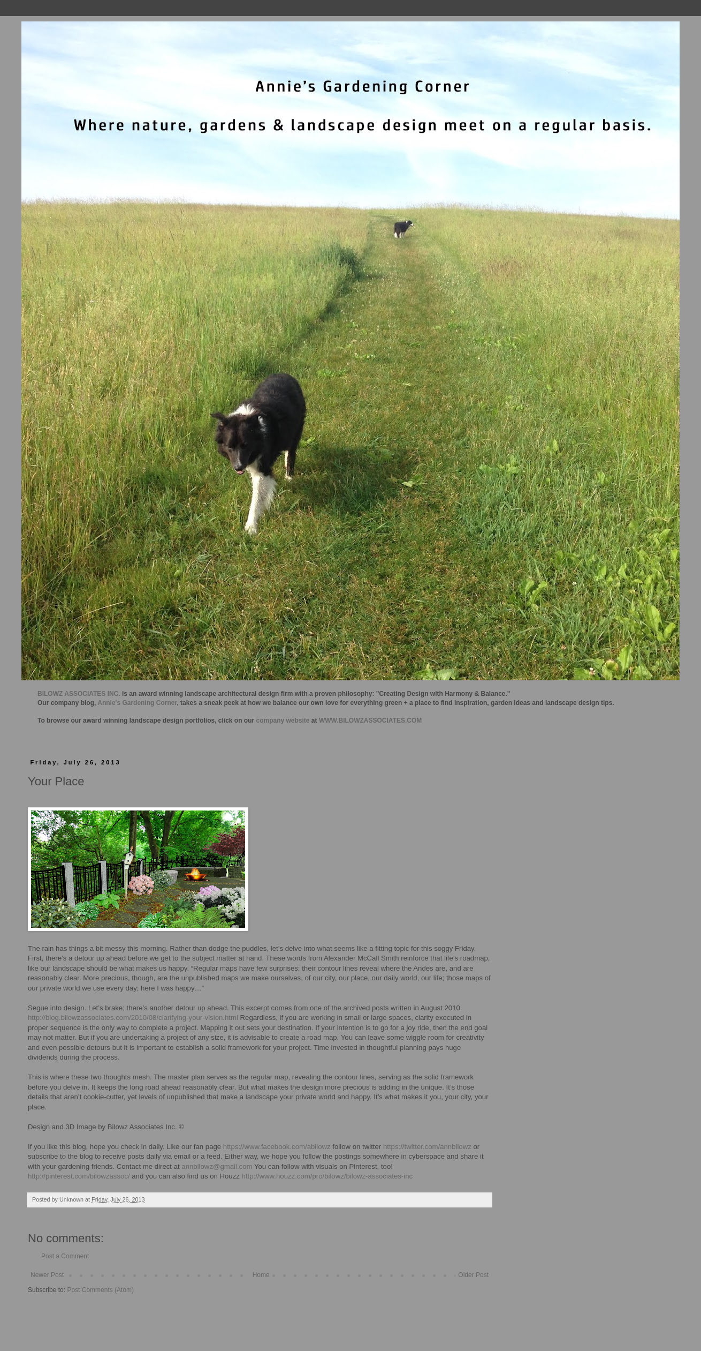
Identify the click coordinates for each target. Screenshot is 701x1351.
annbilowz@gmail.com (216, 1166)
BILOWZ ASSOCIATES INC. (78, 693)
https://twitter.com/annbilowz (427, 1147)
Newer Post (47, 1275)
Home (261, 1275)
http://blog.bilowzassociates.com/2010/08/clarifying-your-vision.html (133, 1018)
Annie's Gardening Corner (137, 703)
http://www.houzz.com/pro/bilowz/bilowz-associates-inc (327, 1176)
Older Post (473, 1275)
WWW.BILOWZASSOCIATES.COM (370, 720)
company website (283, 720)
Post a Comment (65, 1256)
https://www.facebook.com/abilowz (277, 1147)
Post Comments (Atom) (100, 1290)
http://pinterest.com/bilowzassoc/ (79, 1176)
